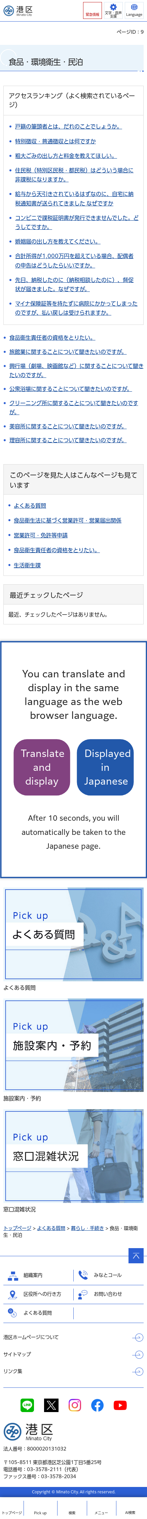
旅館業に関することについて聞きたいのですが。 (68, 352)
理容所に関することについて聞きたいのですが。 (68, 440)
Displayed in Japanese (107, 767)
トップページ (17, 1228)
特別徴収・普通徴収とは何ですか (55, 141)
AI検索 (130, 1512)
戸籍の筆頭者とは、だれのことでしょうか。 (68, 126)
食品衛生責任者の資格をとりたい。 (52, 337)
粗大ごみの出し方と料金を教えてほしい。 (66, 156)
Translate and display (43, 767)
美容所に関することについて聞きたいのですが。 (68, 426)
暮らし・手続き (87, 1228)
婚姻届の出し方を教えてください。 (58, 241)
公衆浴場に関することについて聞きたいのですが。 (70, 389)
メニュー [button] (101, 1513)
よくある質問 (51, 1228)
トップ (12, 1513)
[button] (92, 10)
